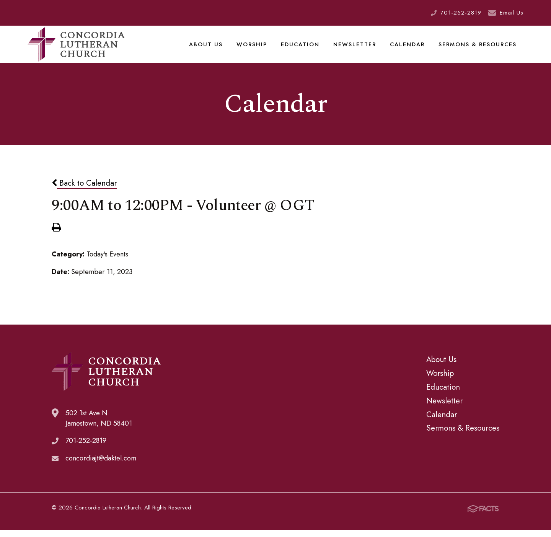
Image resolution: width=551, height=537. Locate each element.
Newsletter (356, 47)
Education (302, 47)
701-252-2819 (460, 12)
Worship (254, 47)
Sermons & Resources (478, 47)
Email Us (511, 12)
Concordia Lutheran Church (76, 48)
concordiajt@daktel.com (100, 465)
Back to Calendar (84, 190)
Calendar (408, 47)
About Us (209, 47)
